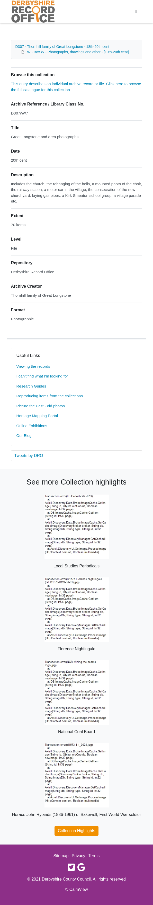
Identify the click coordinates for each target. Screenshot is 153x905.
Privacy (78, 856)
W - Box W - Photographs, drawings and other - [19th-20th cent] (78, 52)
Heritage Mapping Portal (37, 416)
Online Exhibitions (31, 426)
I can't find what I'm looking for (42, 376)
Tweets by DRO (28, 455)
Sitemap (61, 856)
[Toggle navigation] (136, 11)
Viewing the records (33, 366)
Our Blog (24, 435)
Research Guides (31, 386)
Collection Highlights (76, 831)
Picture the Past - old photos (40, 406)
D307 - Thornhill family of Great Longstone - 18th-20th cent (62, 47)
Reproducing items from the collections (49, 396)
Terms (94, 856)
